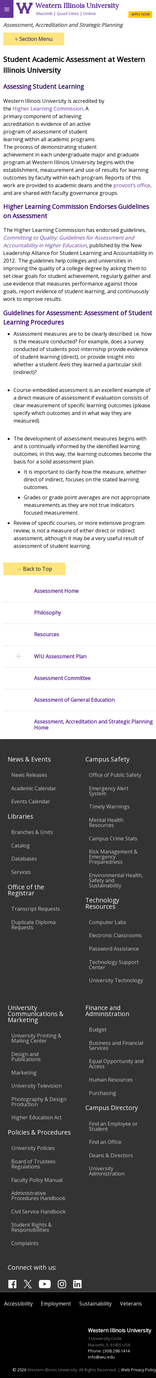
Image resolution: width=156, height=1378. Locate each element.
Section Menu (33, 39)
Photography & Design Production (38, 1102)
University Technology (116, 980)
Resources (46, 635)
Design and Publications (26, 1057)
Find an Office (105, 1141)
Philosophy (47, 613)
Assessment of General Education (74, 700)
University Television (36, 1085)
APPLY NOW (140, 14)
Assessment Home (56, 591)
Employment (56, 1303)
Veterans (131, 1303)
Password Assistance (114, 948)
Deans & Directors (111, 1155)
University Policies (33, 1148)
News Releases (29, 774)
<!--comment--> (129, 121)
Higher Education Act (36, 1117)
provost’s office (131, 185)
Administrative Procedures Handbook (38, 1196)
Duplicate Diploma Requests (33, 925)
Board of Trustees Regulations (33, 1164)
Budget (98, 1029)
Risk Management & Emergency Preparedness (113, 856)
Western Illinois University (77, 5)
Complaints (25, 1243)
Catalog (20, 845)
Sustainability (95, 1303)
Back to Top (34, 568)
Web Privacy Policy (138, 1370)
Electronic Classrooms (115, 935)
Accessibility (18, 1303)
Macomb (44, 13)
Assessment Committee (62, 678)
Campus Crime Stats (113, 838)
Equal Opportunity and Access (116, 1064)
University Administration (107, 1171)
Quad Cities (68, 13)
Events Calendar (30, 801)
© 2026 (19, 1370)
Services (21, 872)
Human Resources (111, 1079)
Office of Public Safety (115, 774)
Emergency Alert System (108, 791)
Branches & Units (32, 832)
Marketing (24, 1072)
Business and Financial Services (116, 1045)
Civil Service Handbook (38, 1211)
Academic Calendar (33, 788)
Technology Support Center (114, 965)
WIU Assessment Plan (60, 657)
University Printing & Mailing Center (36, 1038)
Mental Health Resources (106, 822)
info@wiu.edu (101, 1357)
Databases (24, 858)
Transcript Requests (35, 908)
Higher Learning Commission (48, 108)
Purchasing (102, 1093)
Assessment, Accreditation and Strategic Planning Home (93, 725)
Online (89, 13)
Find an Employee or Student (113, 1126)
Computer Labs (107, 922)
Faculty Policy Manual (37, 1179)
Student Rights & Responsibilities (31, 1227)
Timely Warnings (109, 806)
